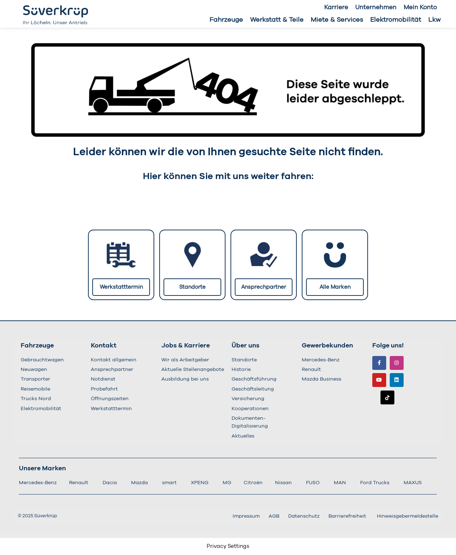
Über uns (245, 345)
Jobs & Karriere (185, 345)
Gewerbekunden (327, 345)
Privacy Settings (228, 546)
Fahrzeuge (226, 20)
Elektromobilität (395, 20)
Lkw (434, 20)
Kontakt (103, 345)
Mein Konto (420, 7)
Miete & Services (337, 20)
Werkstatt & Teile (277, 20)
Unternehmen (376, 7)
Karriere (336, 7)
